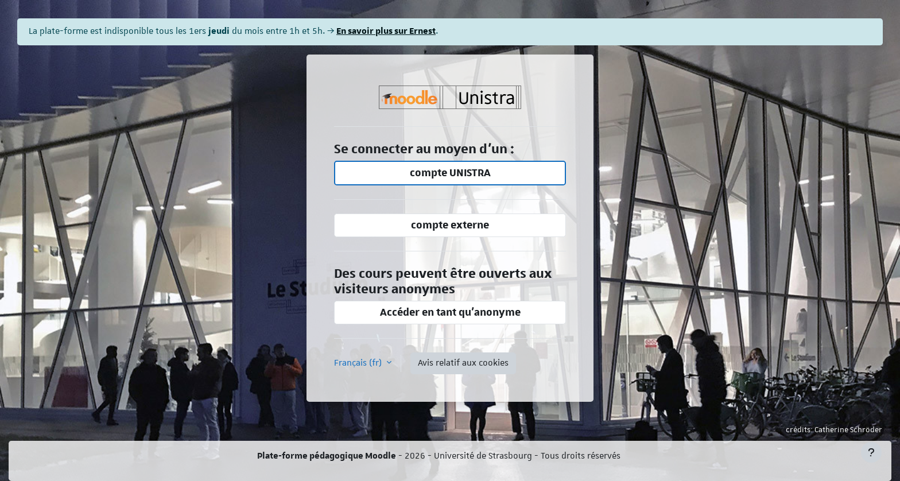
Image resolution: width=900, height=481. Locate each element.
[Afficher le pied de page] (871, 452)
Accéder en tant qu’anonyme (450, 312)
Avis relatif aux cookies (463, 363)
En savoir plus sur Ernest (386, 31)
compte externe (450, 225)
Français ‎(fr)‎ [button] (359, 363)
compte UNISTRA (450, 173)
